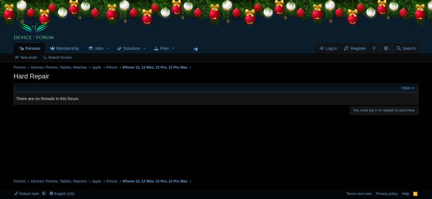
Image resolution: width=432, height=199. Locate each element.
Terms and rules (359, 194)
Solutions (131, 48)
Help (405, 194)
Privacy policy (387, 194)
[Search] (405, 48)
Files (164, 48)
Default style (27, 194)
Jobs (99, 48)
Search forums (60, 57)
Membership (67, 48)
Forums (32, 48)
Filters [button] (406, 88)
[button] (108, 48)
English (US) (62, 194)
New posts (28, 57)
